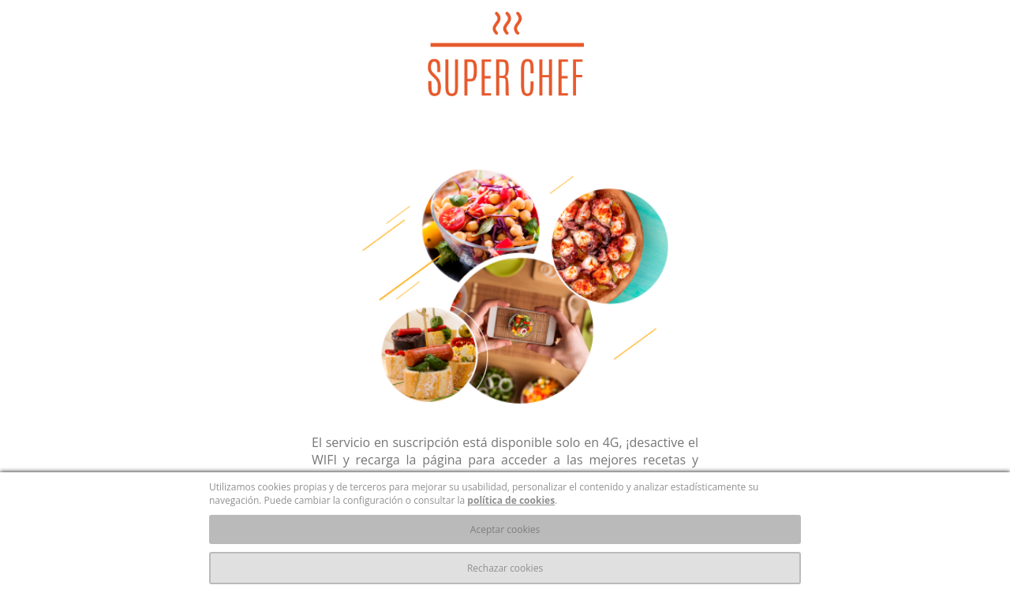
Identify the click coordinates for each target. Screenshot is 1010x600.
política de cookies (511, 500)
